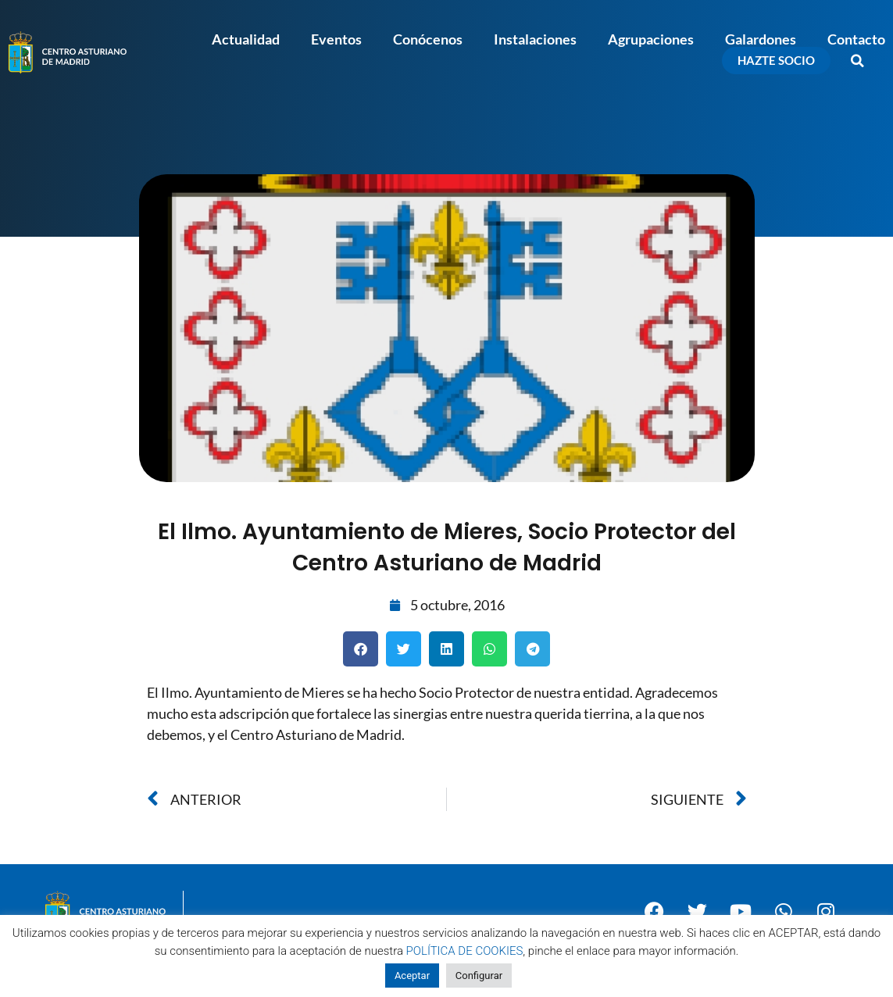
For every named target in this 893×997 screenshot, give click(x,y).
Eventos (336, 39)
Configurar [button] (478, 975)
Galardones (760, 39)
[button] (858, 61)
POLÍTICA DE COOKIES (464, 951)
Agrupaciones (651, 39)
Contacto (856, 39)
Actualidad (246, 39)
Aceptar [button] (412, 975)
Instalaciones (535, 39)
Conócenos (428, 39)
